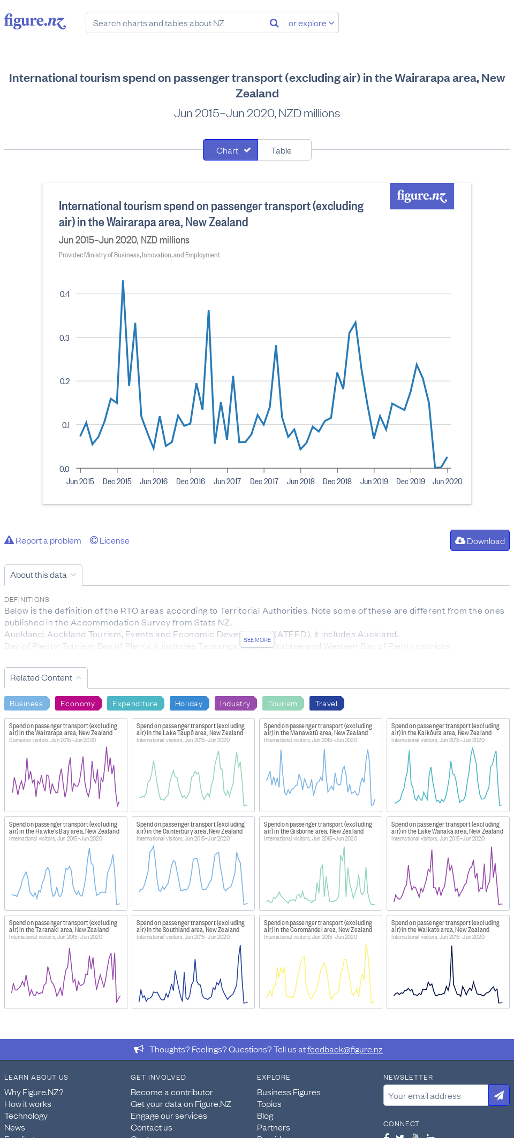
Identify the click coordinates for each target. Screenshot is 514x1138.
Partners (273, 1127)
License (110, 540)
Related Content (41, 677)
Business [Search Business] (26, 702)
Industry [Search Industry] (235, 702)
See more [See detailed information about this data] (257, 639)
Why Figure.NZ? (34, 1091)
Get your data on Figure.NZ (181, 1103)
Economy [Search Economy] (78, 702)
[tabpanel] (257, 343)
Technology (26, 1115)
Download (480, 540)
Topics (269, 1103)
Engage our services (169, 1115)
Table (281, 150)
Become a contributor (172, 1091)
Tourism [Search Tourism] (283, 702)
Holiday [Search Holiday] (189, 702)
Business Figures (289, 1091)
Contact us (151, 1127)
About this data (38, 574)
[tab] (230, 150)
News (14, 1127)
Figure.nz (35, 21)
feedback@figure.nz (345, 1049)
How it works (27, 1103)
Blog (265, 1115)
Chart (227, 150)
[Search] (274, 22)
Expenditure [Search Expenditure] (135, 702)
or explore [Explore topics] (312, 22)
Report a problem (42, 540)
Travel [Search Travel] (326, 702)
